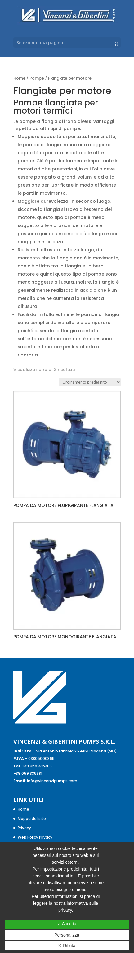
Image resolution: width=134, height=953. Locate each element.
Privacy (24, 827)
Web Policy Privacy (35, 837)
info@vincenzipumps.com (52, 780)
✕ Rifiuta (66, 945)
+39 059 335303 (37, 766)
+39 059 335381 (27, 773)
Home (19, 78)
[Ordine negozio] (90, 382)
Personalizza (66, 934)
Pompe (36, 78)
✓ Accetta (66, 923)
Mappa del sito (32, 818)
